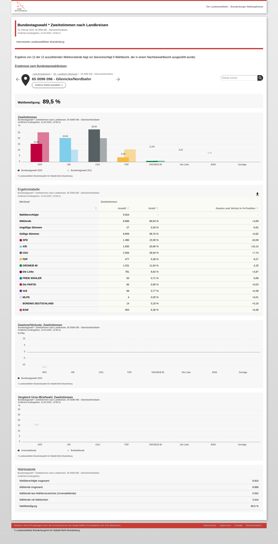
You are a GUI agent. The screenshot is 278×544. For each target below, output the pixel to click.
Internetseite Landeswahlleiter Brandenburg (40, 41)
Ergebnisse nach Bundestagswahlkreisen (41, 65)
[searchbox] (242, 78)
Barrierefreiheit (253, 525)
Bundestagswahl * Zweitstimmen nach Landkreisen (63, 25)
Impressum (225, 525)
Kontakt (238, 525)
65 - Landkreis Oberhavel (65, 74)
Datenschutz (209, 525)
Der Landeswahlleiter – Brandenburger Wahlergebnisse (234, 6)
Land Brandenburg (41, 74)
